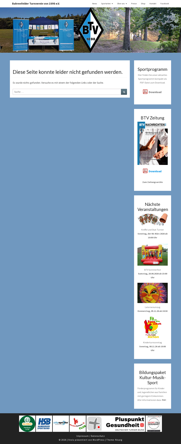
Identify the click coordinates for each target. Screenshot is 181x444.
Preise (134, 3)
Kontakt (153, 3)
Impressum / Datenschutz (90, 436)
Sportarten (106, 3)
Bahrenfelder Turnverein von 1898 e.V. (36, 3)
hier (164, 400)
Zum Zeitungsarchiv (152, 182)
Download (155, 92)
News (94, 3)
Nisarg (118, 439)
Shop (143, 3)
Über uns (121, 3)
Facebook (164, 3)
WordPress (98, 439)
